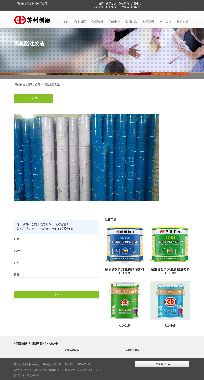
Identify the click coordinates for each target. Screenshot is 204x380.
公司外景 (98, 7)
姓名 (17, 239)
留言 (16, 274)
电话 (17, 251)
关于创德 (111, 3)
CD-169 (124, 325)
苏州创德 (22, 3)
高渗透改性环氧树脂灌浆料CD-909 (170, 271)
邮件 (16, 262)
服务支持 (111, 7)
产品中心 (136, 3)
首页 (101, 3)
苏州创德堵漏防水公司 (27, 84)
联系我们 (136, 7)
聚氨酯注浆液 (52, 84)
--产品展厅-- (162, 364)
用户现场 (124, 7)
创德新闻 (124, 3)
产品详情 (33, 98)
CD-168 (170, 325)
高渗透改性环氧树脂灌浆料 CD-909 (124, 271)
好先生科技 (33, 375)
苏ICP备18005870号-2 (89, 370)
